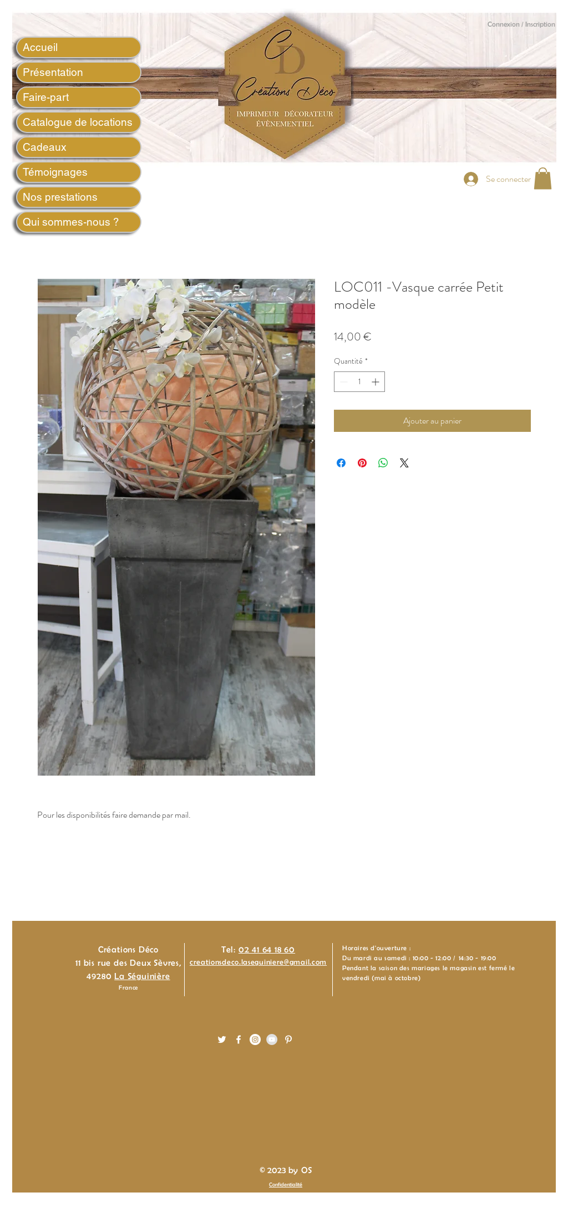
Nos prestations (60, 197)
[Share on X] (404, 463)
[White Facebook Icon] (238, 1039)
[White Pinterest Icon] (288, 1039)
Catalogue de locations (78, 122)
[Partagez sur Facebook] (341, 463)
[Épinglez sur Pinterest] (362, 463)
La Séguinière (142, 976)
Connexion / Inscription (521, 24)
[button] (543, 178)
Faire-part (46, 97)
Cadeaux (45, 147)
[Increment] (376, 381)
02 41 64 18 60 (267, 949)
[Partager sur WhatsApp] (383, 463)
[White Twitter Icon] (221, 1039)
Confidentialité (285, 1184)
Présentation (53, 72)
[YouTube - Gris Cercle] (271, 1039)
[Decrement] (342, 381)
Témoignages (55, 172)
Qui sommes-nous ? (71, 222)
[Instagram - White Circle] (255, 1039)
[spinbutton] (359, 381)
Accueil (40, 47)
